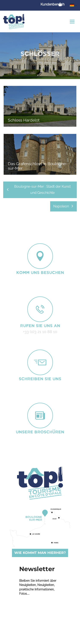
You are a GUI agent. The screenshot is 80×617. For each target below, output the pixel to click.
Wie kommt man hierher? (40, 553)
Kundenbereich (52, 4)
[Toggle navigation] (72, 21)
